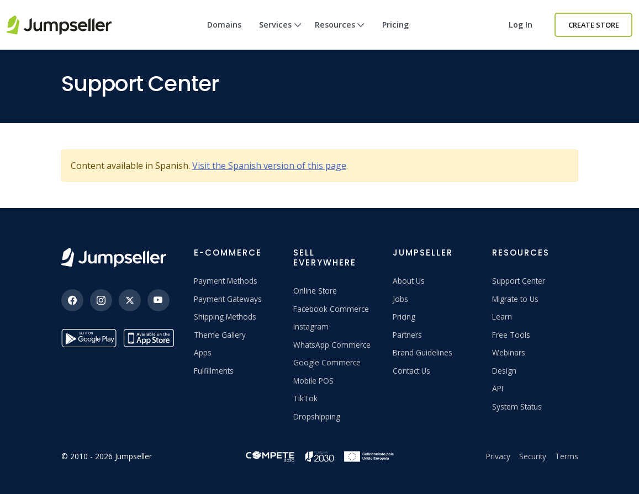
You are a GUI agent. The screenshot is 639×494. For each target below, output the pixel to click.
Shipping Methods (225, 316)
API (497, 388)
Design (504, 370)
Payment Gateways (228, 299)
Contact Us (411, 370)
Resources (340, 34)
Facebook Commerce (331, 309)
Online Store (315, 290)
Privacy (498, 456)
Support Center (518, 280)
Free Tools (511, 335)
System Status (517, 406)
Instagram (311, 326)
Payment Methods (225, 280)
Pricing (395, 24)
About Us (409, 280)
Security (532, 456)
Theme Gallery (220, 335)
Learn (502, 316)
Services (280, 34)
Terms (566, 456)
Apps (203, 352)
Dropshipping (316, 416)
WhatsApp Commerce (332, 344)
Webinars (508, 352)
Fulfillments (214, 370)
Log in (520, 24)
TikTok (305, 398)
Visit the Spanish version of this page (269, 166)
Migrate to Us (515, 299)
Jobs (400, 299)
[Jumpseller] (113, 257)
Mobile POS (313, 380)
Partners (407, 335)
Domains (224, 24)
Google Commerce (327, 362)
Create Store (593, 25)
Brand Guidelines (422, 352)
